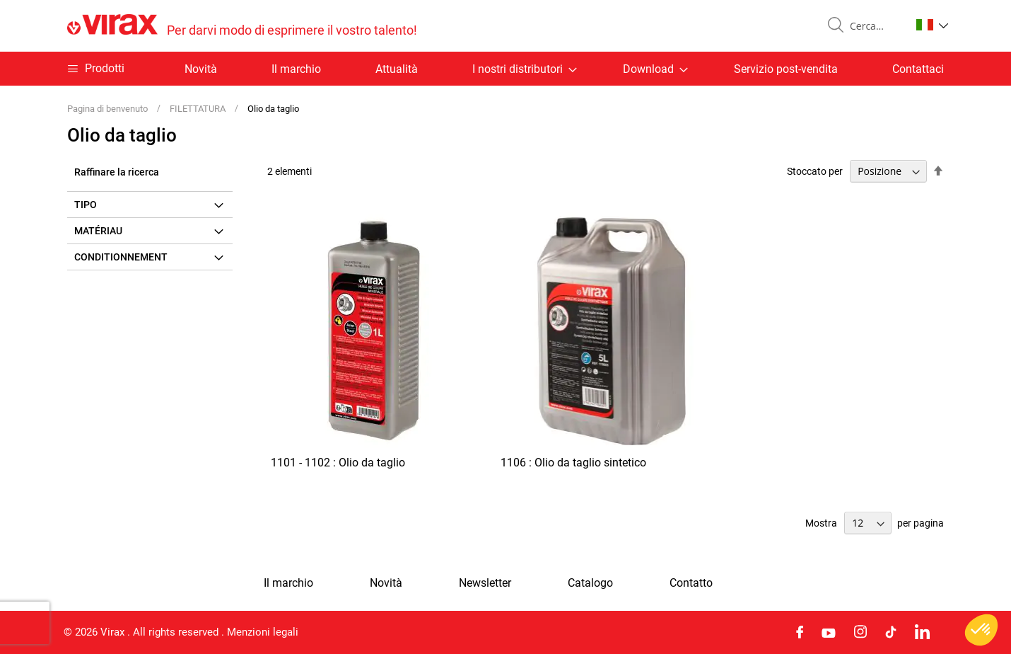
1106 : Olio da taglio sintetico (573, 462)
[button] (932, 24)
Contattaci (918, 69)
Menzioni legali (262, 632)
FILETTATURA (199, 108)
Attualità (396, 69)
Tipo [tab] (85, 204)
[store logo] (242, 26)
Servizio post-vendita (786, 69)
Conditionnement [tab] (121, 257)
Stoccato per (815, 171)
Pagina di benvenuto (108, 108)
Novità (201, 69)
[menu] (505, 69)
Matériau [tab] (98, 230)
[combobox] (874, 26)
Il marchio (296, 69)
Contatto (691, 583)
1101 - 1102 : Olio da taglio (338, 462)
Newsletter (485, 583)
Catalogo (590, 583)
